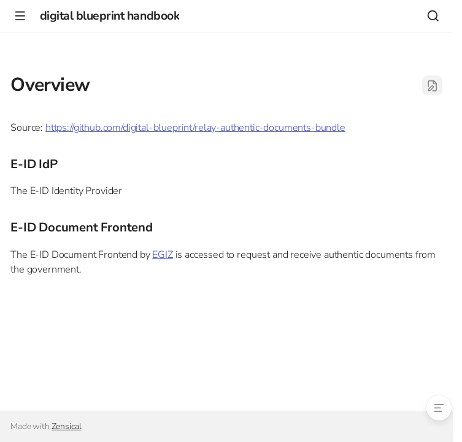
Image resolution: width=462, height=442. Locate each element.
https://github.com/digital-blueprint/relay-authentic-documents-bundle (195, 127)
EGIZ (162, 255)
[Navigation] (20, 16)
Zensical (67, 426)
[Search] (433, 16)
